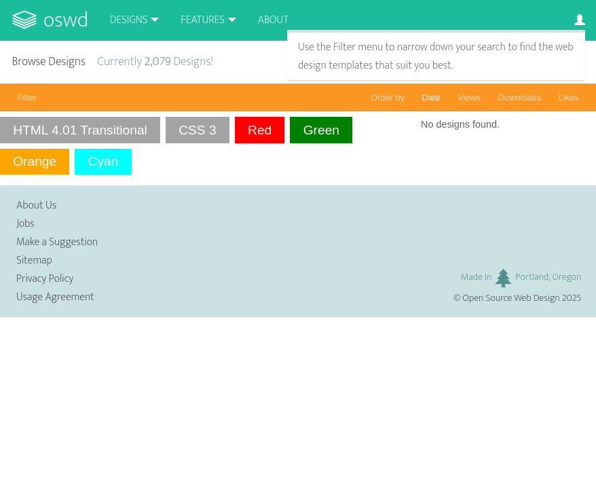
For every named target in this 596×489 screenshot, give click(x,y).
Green (321, 130)
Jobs (25, 224)
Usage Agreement (55, 297)
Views (469, 97)
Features (203, 20)
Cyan (103, 161)
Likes (569, 97)
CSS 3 (197, 130)
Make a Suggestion (57, 242)
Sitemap (34, 260)
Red (260, 130)
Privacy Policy (44, 279)
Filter (27, 97)
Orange (34, 161)
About (273, 20)
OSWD (65, 20)
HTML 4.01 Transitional (80, 130)
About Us (36, 205)
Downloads (519, 97)
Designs (129, 20)
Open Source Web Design (511, 298)
